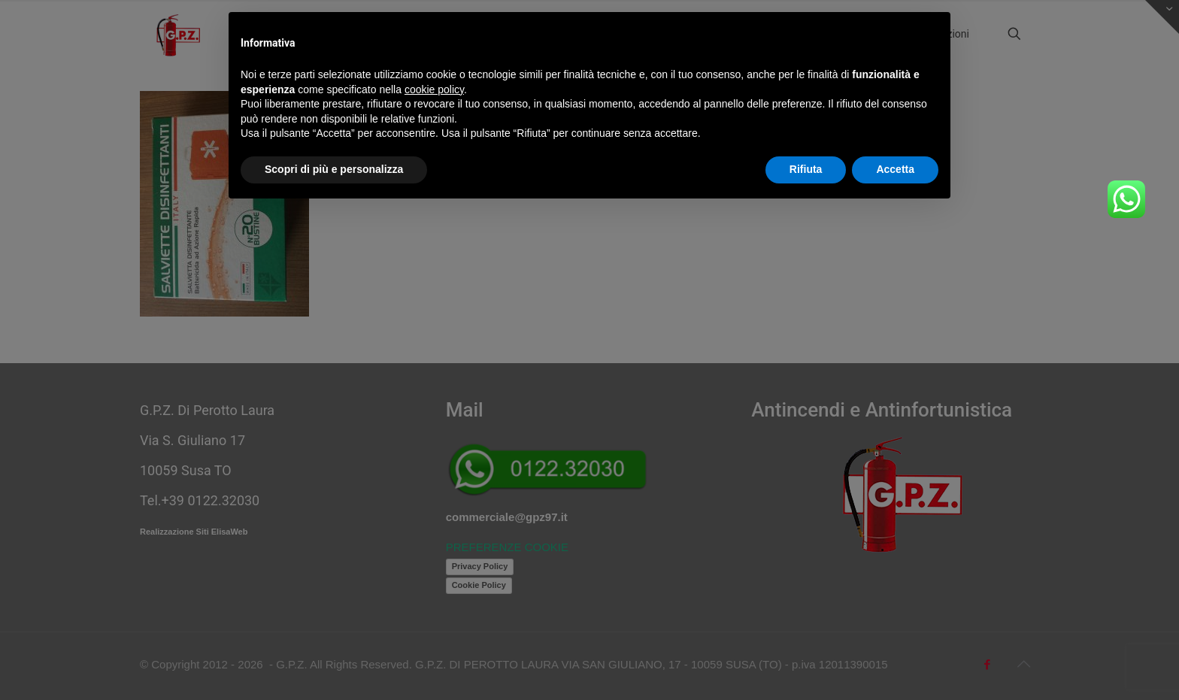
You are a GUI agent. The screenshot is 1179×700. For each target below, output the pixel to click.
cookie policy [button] (434, 89)
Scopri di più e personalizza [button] (334, 169)
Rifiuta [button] (806, 169)
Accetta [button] (895, 169)
